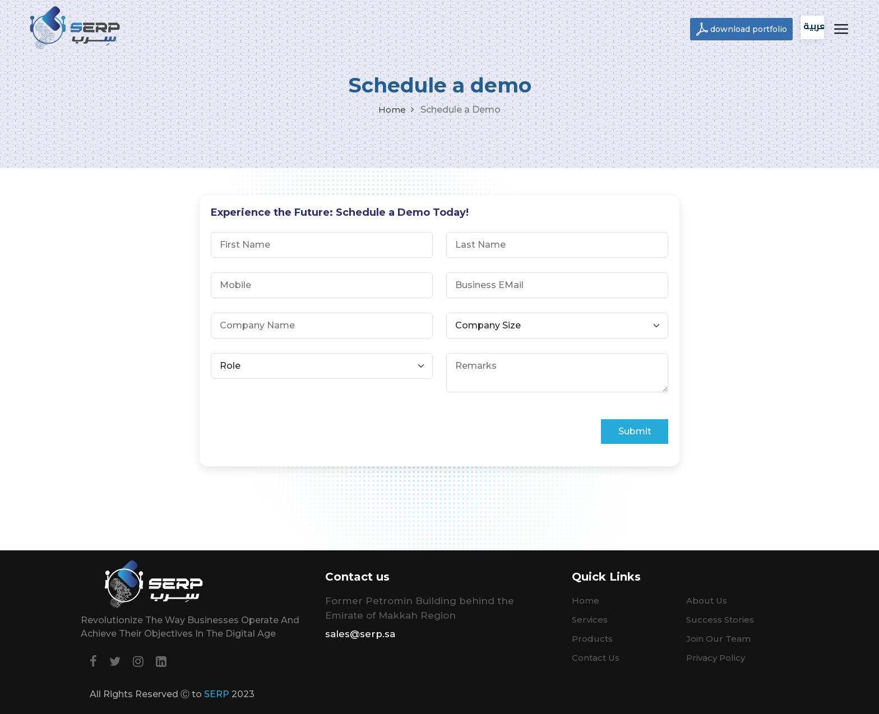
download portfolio (748, 29)
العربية (813, 25)
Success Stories (720, 619)
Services (590, 619)
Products (592, 638)
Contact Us (595, 657)
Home (392, 109)
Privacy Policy (715, 657)
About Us (706, 600)
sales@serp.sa (360, 633)
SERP (216, 694)
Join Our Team (718, 638)
